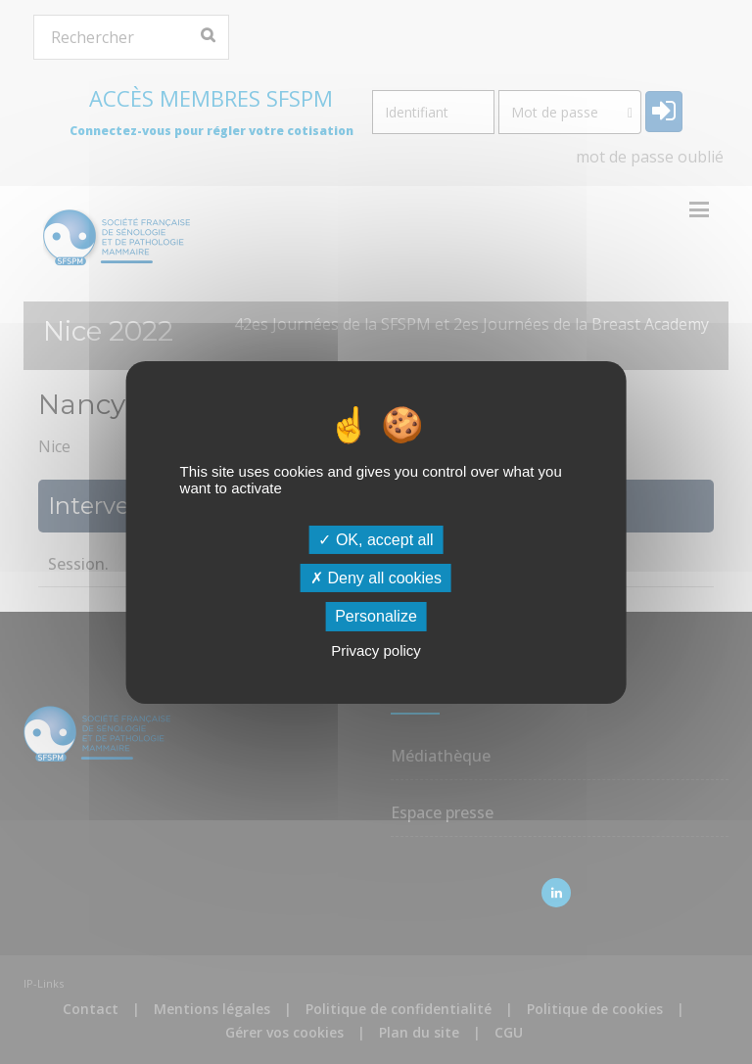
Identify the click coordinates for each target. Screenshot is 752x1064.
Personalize (376, 616)
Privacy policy (376, 650)
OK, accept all (375, 540)
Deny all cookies (376, 578)
